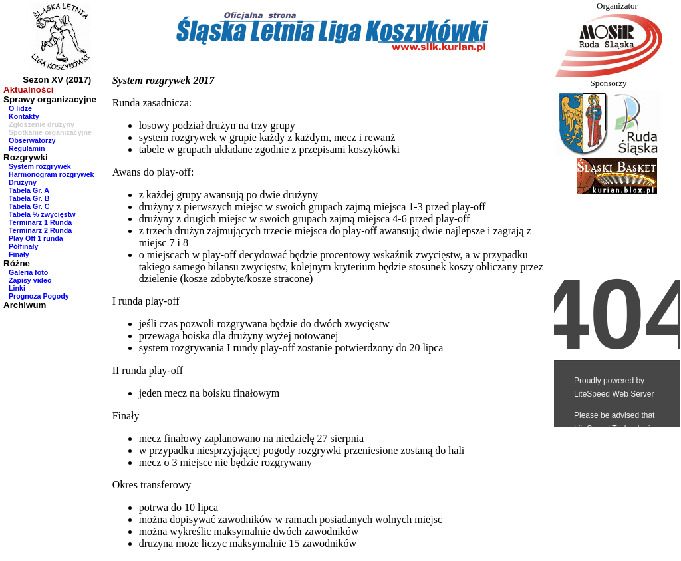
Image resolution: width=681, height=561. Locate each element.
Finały (19, 254)
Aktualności (28, 89)
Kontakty (24, 116)
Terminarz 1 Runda (40, 222)
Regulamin (27, 148)
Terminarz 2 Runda (40, 230)
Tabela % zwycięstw (42, 214)
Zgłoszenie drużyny (41, 124)
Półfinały (23, 246)
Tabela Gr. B (29, 198)
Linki (17, 288)
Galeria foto (28, 272)
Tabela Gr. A (29, 190)
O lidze (20, 108)
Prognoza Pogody (39, 296)
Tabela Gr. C (29, 206)
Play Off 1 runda (36, 238)
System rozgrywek (40, 166)
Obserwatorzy (32, 140)
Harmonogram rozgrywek (51, 174)
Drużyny (23, 182)
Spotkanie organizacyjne (50, 132)
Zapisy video (30, 280)
